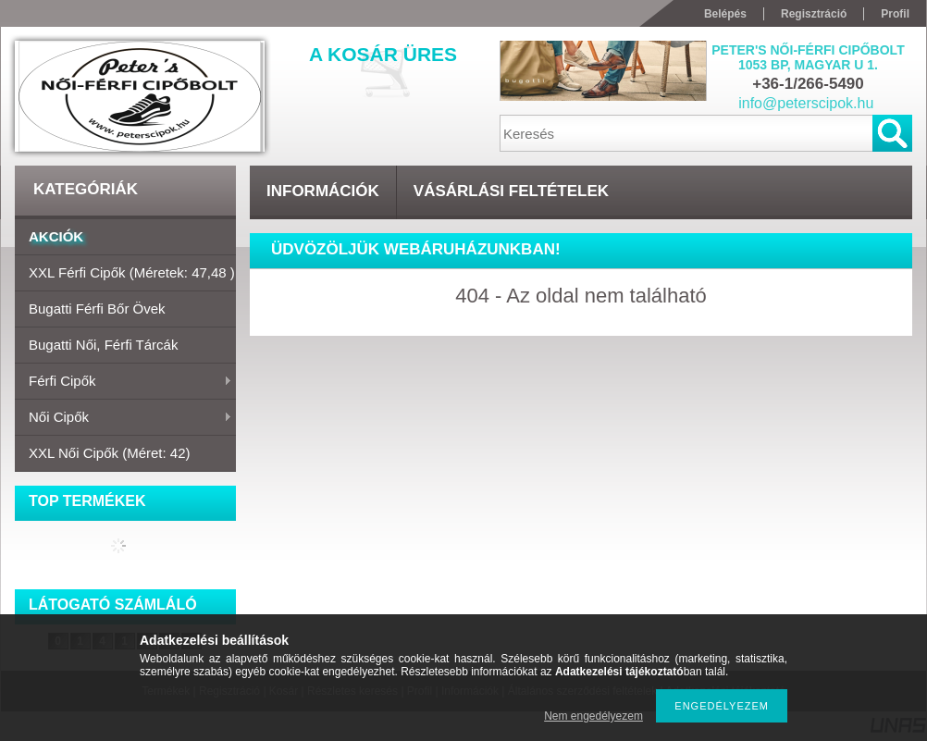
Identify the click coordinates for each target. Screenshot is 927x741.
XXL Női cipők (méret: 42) (110, 453)
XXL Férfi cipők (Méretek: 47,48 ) (132, 272)
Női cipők (123, 418)
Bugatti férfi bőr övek (97, 308)
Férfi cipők (123, 382)
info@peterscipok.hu (805, 103)
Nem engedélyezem (593, 716)
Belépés (725, 13)
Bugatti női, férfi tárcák (103, 344)
